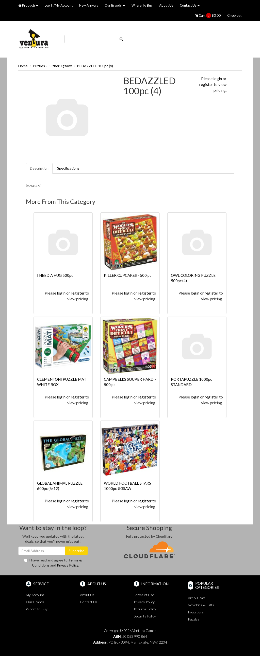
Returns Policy (145, 609)
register (206, 84)
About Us (166, 5)
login (217, 78)
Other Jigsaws (61, 66)
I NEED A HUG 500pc (55, 275)
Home (23, 66)
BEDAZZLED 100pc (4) (95, 66)
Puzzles (39, 66)
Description (39, 168)
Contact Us (190, 5)
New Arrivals (88, 5)
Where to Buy (36, 609)
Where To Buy (142, 5)
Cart (208, 15)
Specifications (68, 168)
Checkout (234, 15)
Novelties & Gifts (201, 605)
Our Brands (115, 5)
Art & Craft (196, 598)
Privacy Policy (67, 565)
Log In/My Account (59, 5)
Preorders (196, 612)
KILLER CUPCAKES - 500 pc (127, 275)
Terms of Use (144, 595)
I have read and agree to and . (53, 562)
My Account (35, 595)
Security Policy (145, 616)
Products (28, 5)
